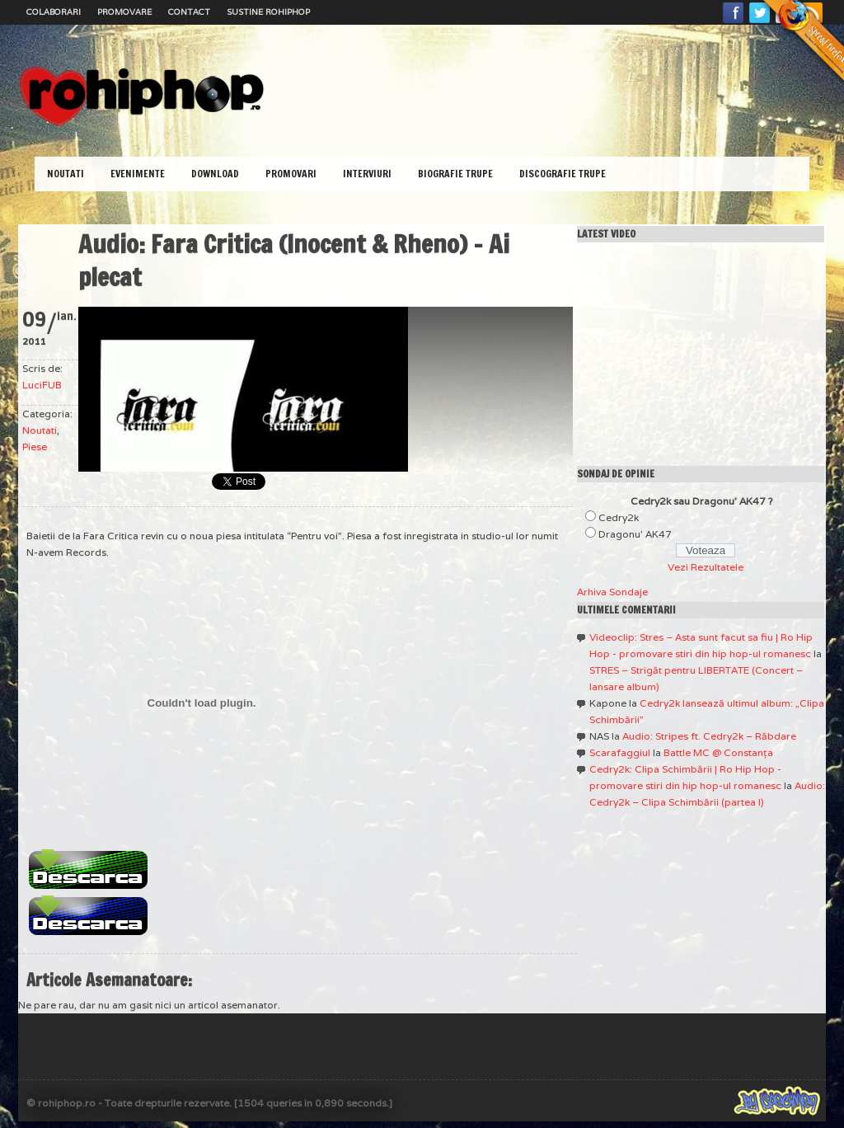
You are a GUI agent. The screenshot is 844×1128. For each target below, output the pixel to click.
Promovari (290, 174)
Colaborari (53, 12)
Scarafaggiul (619, 752)
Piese (34, 446)
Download (215, 174)
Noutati (65, 174)
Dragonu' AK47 (635, 534)
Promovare (124, 12)
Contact (189, 12)
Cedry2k (618, 517)
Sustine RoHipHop (268, 12)
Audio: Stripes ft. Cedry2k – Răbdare (709, 736)
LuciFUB (42, 384)
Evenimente (137, 174)
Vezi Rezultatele (705, 567)
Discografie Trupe (562, 174)
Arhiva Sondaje (612, 591)
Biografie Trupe (455, 174)
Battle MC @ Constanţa (718, 752)
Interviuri (367, 174)
